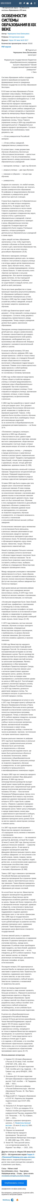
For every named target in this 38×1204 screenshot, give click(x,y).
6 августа (23, 1125)
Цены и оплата (28, 1173)
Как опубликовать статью (10, 1171)
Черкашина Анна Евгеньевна (18, 34)
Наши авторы (24, 1171)
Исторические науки (10, 8)
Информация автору (8, 1173)
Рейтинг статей (13, 1168)
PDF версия (6, 47)
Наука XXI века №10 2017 (18, 40)
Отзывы (19, 1173)
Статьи (4, 1168)
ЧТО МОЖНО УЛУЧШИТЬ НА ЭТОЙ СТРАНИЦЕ (16, 1176)
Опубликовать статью (14, 1183)
